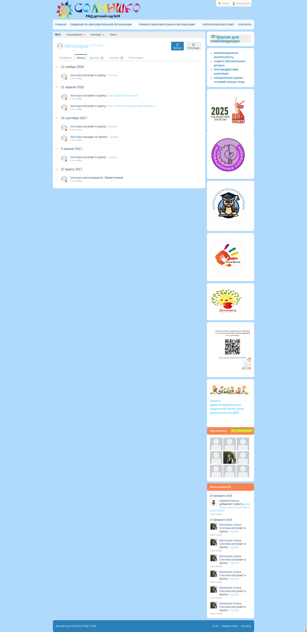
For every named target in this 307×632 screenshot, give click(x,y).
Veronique (76, 75)
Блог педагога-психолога (122, 95)
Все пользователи (242, 430)
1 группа (113, 136)
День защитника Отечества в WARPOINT (230, 507)
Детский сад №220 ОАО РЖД (72, 626)
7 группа (233, 562)
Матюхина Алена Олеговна (230, 526)
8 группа (112, 126)
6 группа (233, 578)
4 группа (233, 610)
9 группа (233, 531)
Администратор (229, 500)
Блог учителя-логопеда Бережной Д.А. (131, 106)
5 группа (233, 594)
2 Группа (112, 75)
